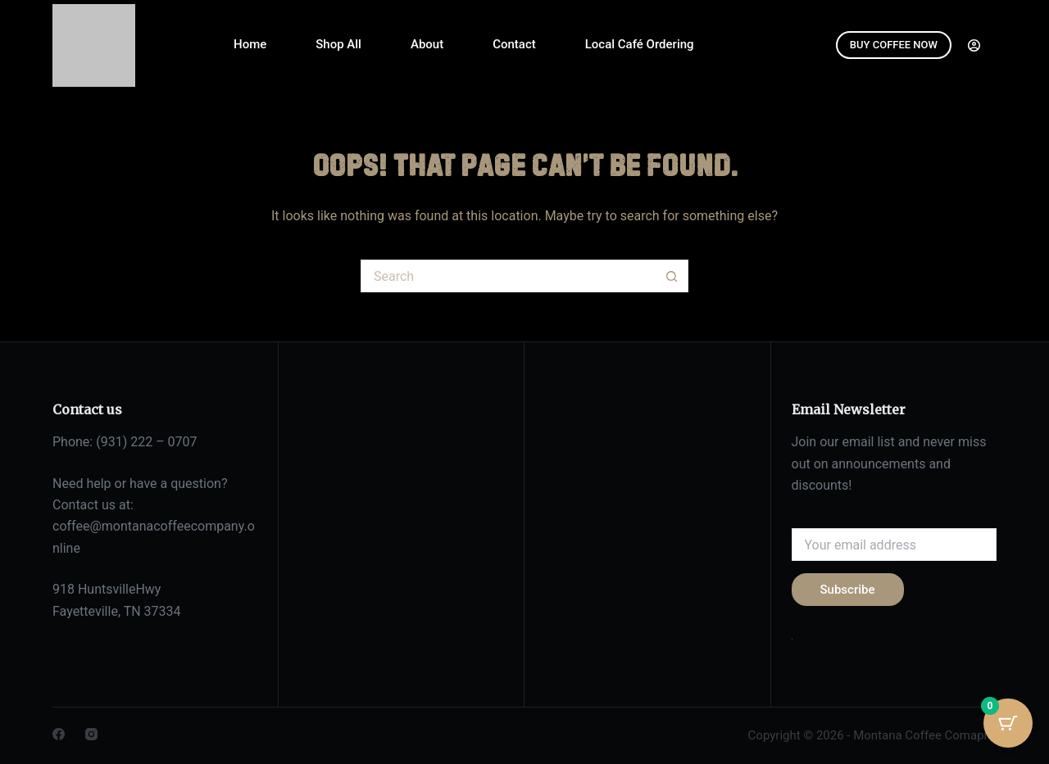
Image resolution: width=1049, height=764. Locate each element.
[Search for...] (508, 276)
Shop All (338, 44)
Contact (514, 44)
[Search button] (672, 276)
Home (250, 44)
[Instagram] (91, 734)
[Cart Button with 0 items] (1008, 723)
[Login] (974, 45)
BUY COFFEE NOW (894, 44)
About (427, 44)
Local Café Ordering (639, 44)
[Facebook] (58, 734)
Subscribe (847, 589)
